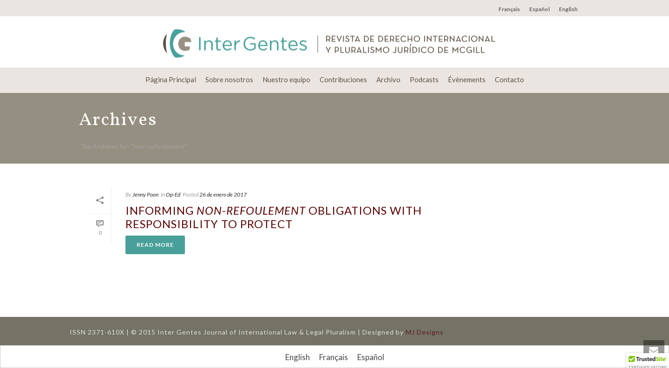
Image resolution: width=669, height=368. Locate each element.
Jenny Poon (145, 194)
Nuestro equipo (286, 79)
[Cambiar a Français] (334, 357)
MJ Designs (425, 332)
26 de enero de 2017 (223, 194)
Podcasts (424, 79)
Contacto (509, 79)
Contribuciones (343, 79)
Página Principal (170, 79)
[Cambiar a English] (298, 357)
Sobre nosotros (229, 79)
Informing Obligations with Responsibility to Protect (273, 217)
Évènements (466, 79)
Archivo (388, 79)
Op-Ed (173, 194)
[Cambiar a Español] (371, 357)
